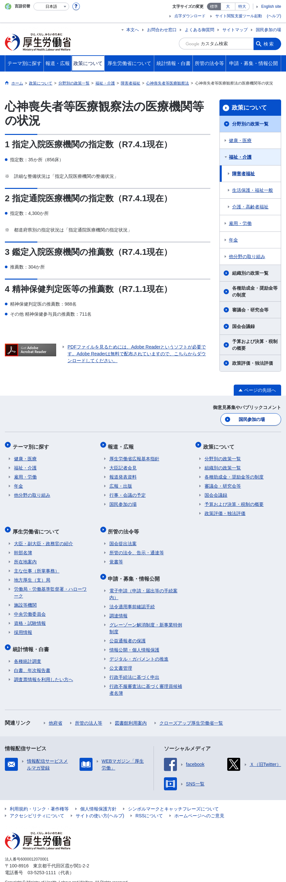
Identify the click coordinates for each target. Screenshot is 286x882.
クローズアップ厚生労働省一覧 (191, 713)
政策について (249, 107)
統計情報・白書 (32, 641)
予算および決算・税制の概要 (255, 345)
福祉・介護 (240, 157)
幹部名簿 (23, 546)
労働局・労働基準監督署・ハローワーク (50, 586)
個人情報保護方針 (98, 800)
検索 (269, 43)
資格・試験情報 (30, 616)
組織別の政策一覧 (250, 273)
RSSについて (149, 807)
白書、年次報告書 (32, 661)
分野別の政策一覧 (250, 123)
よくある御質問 (199, 30)
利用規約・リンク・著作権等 (39, 800)
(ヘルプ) (274, 16)
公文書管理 (120, 658)
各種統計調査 (27, 651)
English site (271, 6)
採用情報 (23, 625)
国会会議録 (243, 326)
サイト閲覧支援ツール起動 (238, 16)
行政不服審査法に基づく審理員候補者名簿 (145, 680)
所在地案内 (25, 555)
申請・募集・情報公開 (135, 570)
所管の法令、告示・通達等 (136, 546)
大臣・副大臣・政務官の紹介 (43, 537)
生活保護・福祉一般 (252, 190)
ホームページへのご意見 (199, 807)
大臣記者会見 (123, 464)
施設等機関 (25, 598)
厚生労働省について (37, 526)
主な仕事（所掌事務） (36, 564)
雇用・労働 (240, 223)
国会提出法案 (123, 537)
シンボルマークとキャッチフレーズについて (173, 800)
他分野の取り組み (247, 256)
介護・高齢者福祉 (250, 206)
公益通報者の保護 (127, 631)
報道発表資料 (123, 473)
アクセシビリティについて (37, 807)
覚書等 (116, 555)
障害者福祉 (243, 173)
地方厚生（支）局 (32, 573)
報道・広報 (122, 444)
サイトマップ (235, 30)
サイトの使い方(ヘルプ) (100, 807)
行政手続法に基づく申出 (134, 667)
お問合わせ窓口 (162, 30)
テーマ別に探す (32, 444)
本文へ (132, 30)
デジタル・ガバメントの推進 (138, 649)
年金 (233, 240)
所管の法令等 (125, 526)
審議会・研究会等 (250, 309)
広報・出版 (120, 482)
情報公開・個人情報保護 (134, 640)
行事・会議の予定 (127, 491)
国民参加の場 (268, 30)
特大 (242, 6)
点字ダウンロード (189, 16)
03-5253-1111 (42, 863)
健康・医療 (240, 140)
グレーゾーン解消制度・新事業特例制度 (145, 619)
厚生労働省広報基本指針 (134, 455)
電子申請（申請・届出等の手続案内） (143, 585)
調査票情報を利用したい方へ (43, 670)
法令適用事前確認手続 (132, 597)
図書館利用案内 (131, 713)
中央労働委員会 (30, 607)
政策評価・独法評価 (252, 363)
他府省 (55, 713)
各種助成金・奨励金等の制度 (255, 291)
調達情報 (118, 606)
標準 (214, 6)
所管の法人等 (88, 713)
